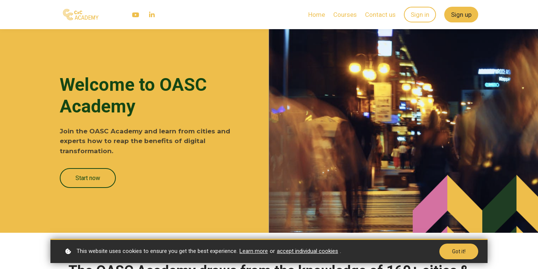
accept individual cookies (307, 251)
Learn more (253, 251)
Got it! (459, 251)
